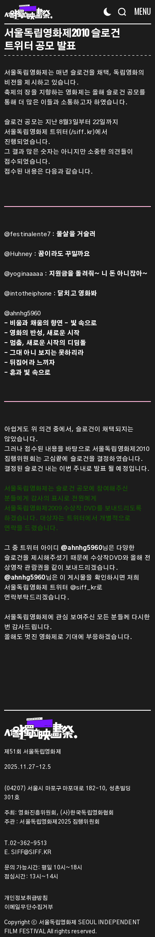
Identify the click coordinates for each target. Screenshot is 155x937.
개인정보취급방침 (26, 898)
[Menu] (139, 11)
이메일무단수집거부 (28, 907)
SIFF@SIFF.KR (31, 852)
